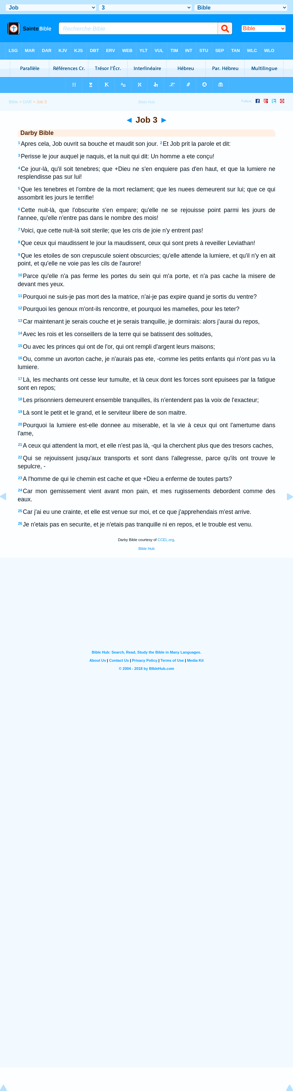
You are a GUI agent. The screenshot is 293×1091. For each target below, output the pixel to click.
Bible (13, 102)
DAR (27, 102)
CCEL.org (166, 540)
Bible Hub (146, 549)
